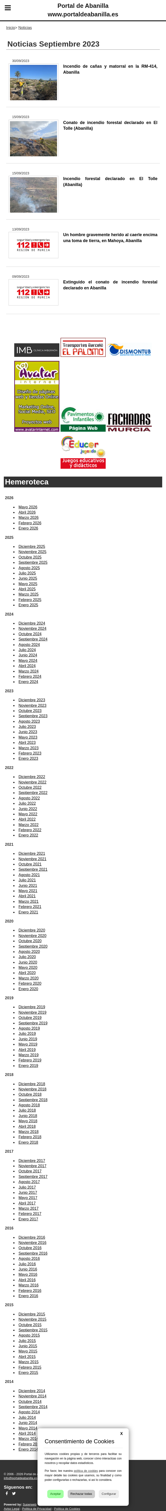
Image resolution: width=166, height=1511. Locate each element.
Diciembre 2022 (32, 777)
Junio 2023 (28, 732)
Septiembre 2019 (33, 1023)
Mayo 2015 (28, 1351)
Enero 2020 (28, 989)
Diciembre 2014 (32, 1391)
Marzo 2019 (29, 1055)
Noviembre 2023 (32, 705)
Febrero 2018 (30, 1137)
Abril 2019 (27, 1050)
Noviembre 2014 (32, 1396)
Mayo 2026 (28, 507)
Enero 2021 (28, 912)
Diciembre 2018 (32, 1084)
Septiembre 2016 (33, 1253)
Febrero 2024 (30, 676)
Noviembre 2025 (32, 552)
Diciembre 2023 (32, 700)
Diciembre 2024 (32, 623)
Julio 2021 (27, 880)
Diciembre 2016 (32, 1237)
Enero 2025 (28, 605)
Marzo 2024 (29, 671)
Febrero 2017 (30, 1214)
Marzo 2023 (29, 748)
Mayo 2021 (28, 891)
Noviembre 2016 (32, 1243)
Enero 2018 (28, 1142)
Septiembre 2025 (33, 562)
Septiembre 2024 (33, 639)
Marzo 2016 (29, 1285)
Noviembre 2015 (32, 1319)
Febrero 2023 (30, 753)
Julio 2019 (27, 1034)
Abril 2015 (27, 1357)
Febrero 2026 (30, 523)
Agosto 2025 (29, 568)
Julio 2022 (27, 803)
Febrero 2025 (30, 600)
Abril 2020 (27, 973)
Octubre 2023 (30, 711)
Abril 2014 (27, 1433)
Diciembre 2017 (32, 1161)
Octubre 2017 (30, 1171)
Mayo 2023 (28, 737)
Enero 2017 (28, 1219)
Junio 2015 (28, 1346)
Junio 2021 (28, 886)
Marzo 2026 (29, 518)
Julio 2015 (27, 1341)
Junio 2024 (28, 655)
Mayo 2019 (28, 1044)
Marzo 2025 (29, 594)
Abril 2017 (27, 1203)
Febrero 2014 (30, 1444)
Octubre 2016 (30, 1248)
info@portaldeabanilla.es (20, 1478)
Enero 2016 (28, 1296)
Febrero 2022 (30, 830)
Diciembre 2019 (32, 1007)
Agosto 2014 (29, 1412)
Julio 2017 (27, 1187)
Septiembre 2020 (33, 946)
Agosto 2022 (29, 798)
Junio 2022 (28, 809)
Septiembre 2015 (33, 1330)
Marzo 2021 (29, 901)
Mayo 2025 (28, 584)
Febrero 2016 (30, 1291)
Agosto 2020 (29, 952)
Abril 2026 (27, 512)
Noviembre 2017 (32, 1166)
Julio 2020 (27, 957)
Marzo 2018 (29, 1132)
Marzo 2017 (29, 1208)
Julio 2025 (27, 573)
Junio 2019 (28, 1039)
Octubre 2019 (30, 1018)
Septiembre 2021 (33, 869)
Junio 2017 (28, 1193)
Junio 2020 (28, 962)
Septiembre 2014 (33, 1407)
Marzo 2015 (29, 1362)
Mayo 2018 (28, 1121)
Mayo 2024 (28, 661)
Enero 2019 (28, 1066)
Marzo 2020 (29, 978)
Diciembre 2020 (32, 930)
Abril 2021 (27, 896)
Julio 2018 (27, 1110)
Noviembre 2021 (32, 859)
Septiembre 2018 (33, 1100)
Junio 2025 (28, 578)
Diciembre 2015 (32, 1314)
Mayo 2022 (28, 814)
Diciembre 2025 (32, 547)
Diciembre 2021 (32, 853)
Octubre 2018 (30, 1094)
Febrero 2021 (30, 907)
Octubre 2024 (30, 634)
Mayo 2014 (28, 1428)
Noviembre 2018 (32, 1089)
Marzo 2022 (29, 825)
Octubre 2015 (30, 1325)
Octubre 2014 (30, 1402)
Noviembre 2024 (32, 628)
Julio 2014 (27, 1417)
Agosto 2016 (29, 1259)
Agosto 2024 (29, 645)
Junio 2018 (28, 1116)
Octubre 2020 (30, 941)
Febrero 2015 (30, 1367)
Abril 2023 (27, 743)
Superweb (30, 1504)
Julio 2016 (27, 1264)
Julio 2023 (27, 727)
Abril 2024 (27, 666)
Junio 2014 (28, 1423)
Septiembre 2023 (33, 716)
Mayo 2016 (28, 1274)
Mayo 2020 (28, 968)
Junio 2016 (28, 1269)
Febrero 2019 (30, 1060)
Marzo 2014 (29, 1439)
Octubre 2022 (30, 787)
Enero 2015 (28, 1373)
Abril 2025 (27, 589)
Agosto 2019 (29, 1028)
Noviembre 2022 (32, 782)
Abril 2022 (27, 819)
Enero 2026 (28, 528)
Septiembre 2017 (33, 1177)
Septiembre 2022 (33, 793)
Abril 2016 (27, 1280)
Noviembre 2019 (32, 1012)
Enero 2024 (28, 682)
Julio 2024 (27, 650)
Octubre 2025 (30, 557)
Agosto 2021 (29, 875)
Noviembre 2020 (32, 936)
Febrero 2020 (30, 983)
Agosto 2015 (29, 1335)
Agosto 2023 (29, 721)
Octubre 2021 (30, 864)
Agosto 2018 (29, 1105)
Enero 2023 (28, 758)
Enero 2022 (28, 835)
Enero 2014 (28, 1449)
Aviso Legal (11, 1509)
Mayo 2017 (28, 1198)
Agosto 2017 (29, 1182)
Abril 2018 (27, 1126)
